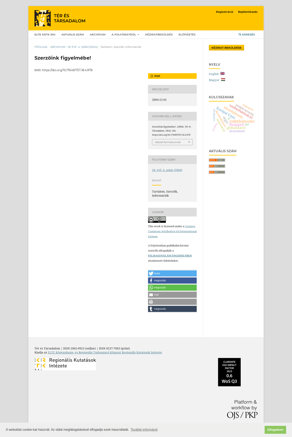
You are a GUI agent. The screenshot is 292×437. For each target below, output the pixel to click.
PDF (157, 76)
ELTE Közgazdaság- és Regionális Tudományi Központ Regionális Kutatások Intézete (105, 352)
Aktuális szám (72, 34)
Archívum (97, 34)
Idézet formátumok (168, 142)
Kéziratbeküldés (159, 34)
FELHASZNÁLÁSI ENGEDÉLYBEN (170, 255)
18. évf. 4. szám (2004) (83, 46)
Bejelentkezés (248, 11)
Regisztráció (224, 11)
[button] (172, 273)
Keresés (247, 34)
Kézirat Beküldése (226, 47)
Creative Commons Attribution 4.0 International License (172, 231)
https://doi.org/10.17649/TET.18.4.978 (67, 70)
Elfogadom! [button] (275, 429)
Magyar (217, 80)
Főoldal (41, 46)
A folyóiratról (124, 34)
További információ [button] (144, 429)
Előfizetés (187, 34)
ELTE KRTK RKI (44, 34)
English (216, 74)
